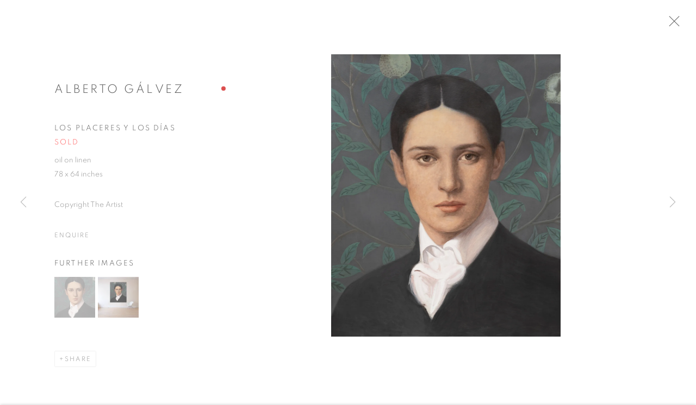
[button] (74, 302)
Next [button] (672, 202)
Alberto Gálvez (119, 94)
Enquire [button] (71, 240)
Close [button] (687, 24)
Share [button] (78, 363)
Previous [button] (23, 202)
